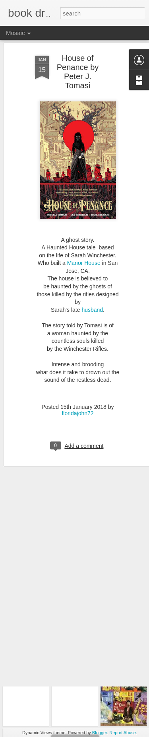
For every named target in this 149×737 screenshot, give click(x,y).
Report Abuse (122, 732)
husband (92, 292)
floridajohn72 (77, 396)
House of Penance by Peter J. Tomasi (78, 54)
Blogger (99, 732)
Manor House (84, 245)
